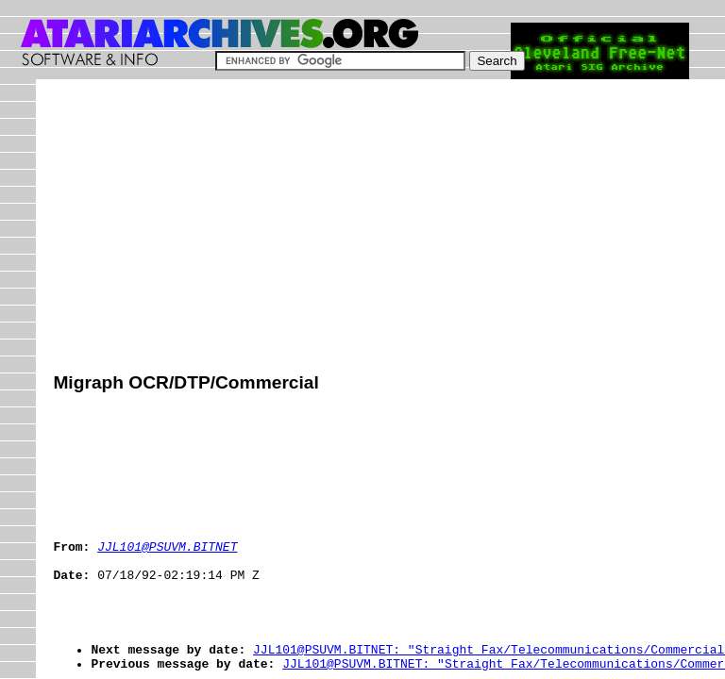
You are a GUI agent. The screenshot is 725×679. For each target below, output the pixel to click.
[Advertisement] (388, 228)
